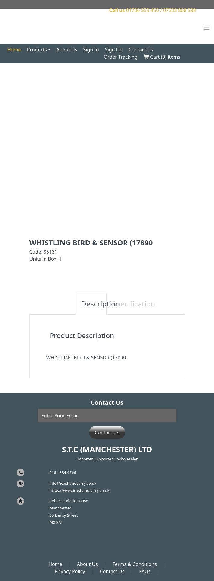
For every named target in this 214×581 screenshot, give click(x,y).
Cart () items (162, 57)
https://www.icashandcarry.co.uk (79, 490)
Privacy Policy (70, 571)
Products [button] (37, 49)
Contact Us (141, 49)
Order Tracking (121, 57)
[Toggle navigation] (206, 28)
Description (93, 304)
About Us (66, 49)
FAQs (144, 571)
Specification (125, 304)
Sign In (91, 49)
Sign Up (114, 49)
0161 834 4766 (62, 472)
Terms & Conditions (135, 564)
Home (14, 49)
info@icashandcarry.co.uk (72, 483)
